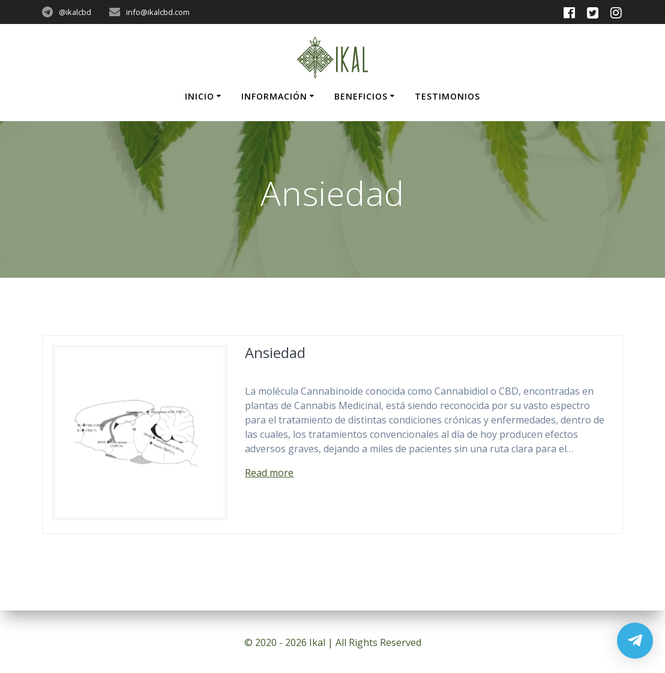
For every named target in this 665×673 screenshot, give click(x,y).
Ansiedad (275, 352)
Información (274, 96)
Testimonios (447, 96)
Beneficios (361, 96)
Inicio (199, 96)
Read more (269, 472)
